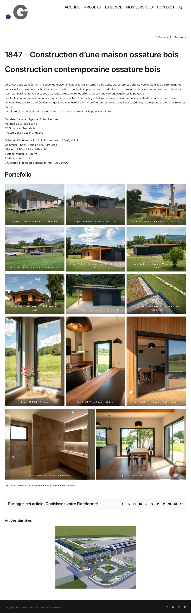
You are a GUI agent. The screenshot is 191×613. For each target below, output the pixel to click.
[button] (180, 7)
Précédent (164, 37)
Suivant (179, 37)
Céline (12, 485)
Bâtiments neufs (40, 485)
